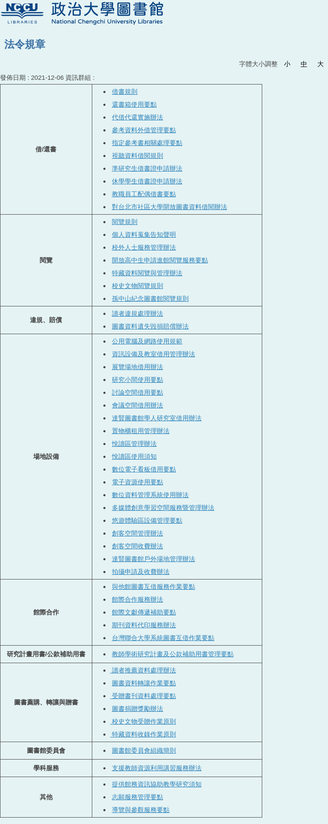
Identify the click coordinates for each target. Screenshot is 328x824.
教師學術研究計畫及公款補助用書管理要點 (173, 654)
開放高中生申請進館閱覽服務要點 (160, 260)
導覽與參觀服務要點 (141, 809)
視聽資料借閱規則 (137, 155)
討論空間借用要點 (137, 392)
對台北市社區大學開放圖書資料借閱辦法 (169, 206)
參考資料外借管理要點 (144, 130)
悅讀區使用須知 (134, 456)
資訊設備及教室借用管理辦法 (153, 354)
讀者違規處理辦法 (137, 313)
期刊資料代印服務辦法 (144, 625)
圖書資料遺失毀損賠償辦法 (150, 326)
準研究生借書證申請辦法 (147, 168)
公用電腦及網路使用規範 (147, 341)
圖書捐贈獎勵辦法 (137, 708)
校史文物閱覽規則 (137, 285)
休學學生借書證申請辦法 (147, 181)
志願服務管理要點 (137, 797)
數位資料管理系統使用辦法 (150, 494)
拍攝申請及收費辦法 (141, 571)
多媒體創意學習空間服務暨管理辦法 (163, 507)
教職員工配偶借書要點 (144, 194)
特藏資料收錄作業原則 (143, 734)
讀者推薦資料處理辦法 (143, 670)
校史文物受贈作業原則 (143, 721)
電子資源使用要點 (137, 482)
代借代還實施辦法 (137, 117)
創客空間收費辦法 (137, 546)
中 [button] (304, 63)
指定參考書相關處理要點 (147, 142)
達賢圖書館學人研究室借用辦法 (157, 418)
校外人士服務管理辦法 (144, 247)
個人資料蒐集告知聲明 (144, 234)
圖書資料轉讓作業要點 (144, 683)
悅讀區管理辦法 (134, 443)
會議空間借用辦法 (137, 405)
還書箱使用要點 (134, 104)
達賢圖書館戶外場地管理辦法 (153, 558)
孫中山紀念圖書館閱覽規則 (150, 298)
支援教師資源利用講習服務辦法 (157, 768)
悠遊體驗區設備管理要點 (147, 520)
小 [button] (287, 63)
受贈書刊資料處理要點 (143, 695)
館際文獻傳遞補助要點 (144, 612)
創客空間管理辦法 (137, 533)
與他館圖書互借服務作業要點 (153, 586)
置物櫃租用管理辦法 (141, 430)
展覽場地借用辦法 (137, 366)
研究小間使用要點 (137, 379)
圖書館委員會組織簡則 (144, 750)
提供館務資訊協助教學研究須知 (157, 784)
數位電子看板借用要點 (144, 469)
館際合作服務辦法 (137, 599)
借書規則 (125, 91)
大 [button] (320, 63)
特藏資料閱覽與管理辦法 (147, 273)
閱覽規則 (125, 221)
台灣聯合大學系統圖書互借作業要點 (163, 637)
